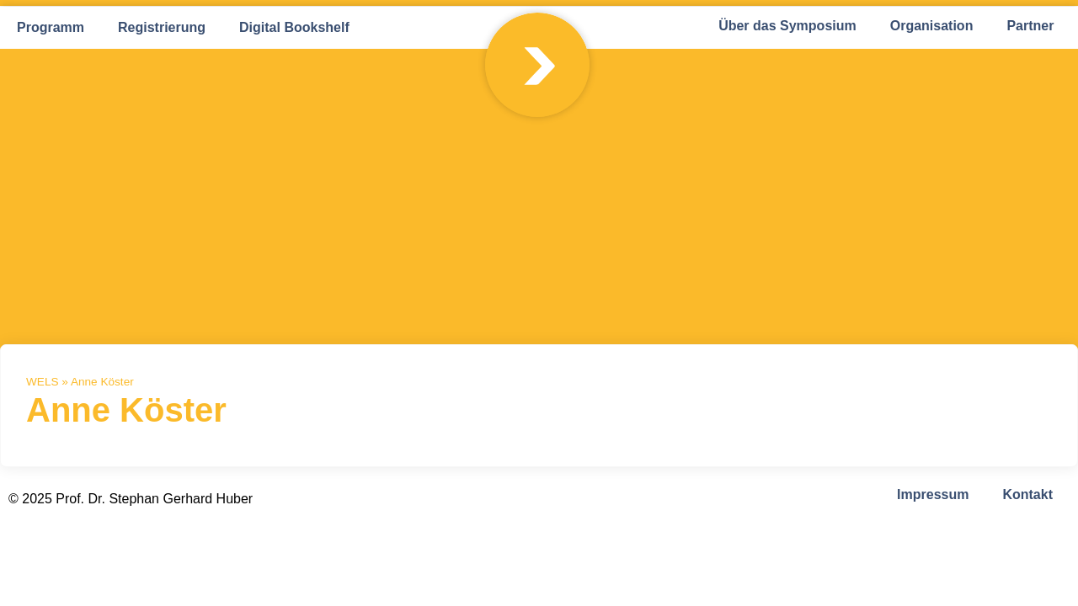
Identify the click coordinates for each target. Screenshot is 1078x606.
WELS (42, 381)
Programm (50, 27)
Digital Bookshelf (294, 27)
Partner (1030, 26)
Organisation (932, 26)
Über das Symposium (787, 26)
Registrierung (161, 27)
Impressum (933, 494)
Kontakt (1027, 494)
